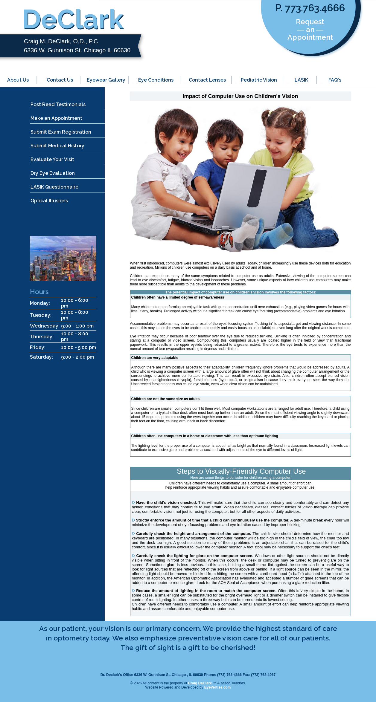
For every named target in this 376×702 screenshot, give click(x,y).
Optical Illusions (49, 201)
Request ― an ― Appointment (310, 29)
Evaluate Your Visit (52, 159)
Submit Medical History (57, 146)
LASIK (301, 80)
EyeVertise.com (217, 687)
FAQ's (334, 80)
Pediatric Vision (259, 80)
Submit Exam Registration (61, 132)
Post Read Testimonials (58, 104)
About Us (18, 80)
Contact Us (60, 80)
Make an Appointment (56, 118)
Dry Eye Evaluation (53, 173)
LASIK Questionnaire (54, 187)
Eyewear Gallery (106, 80)
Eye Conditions (155, 80)
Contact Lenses (207, 80)
